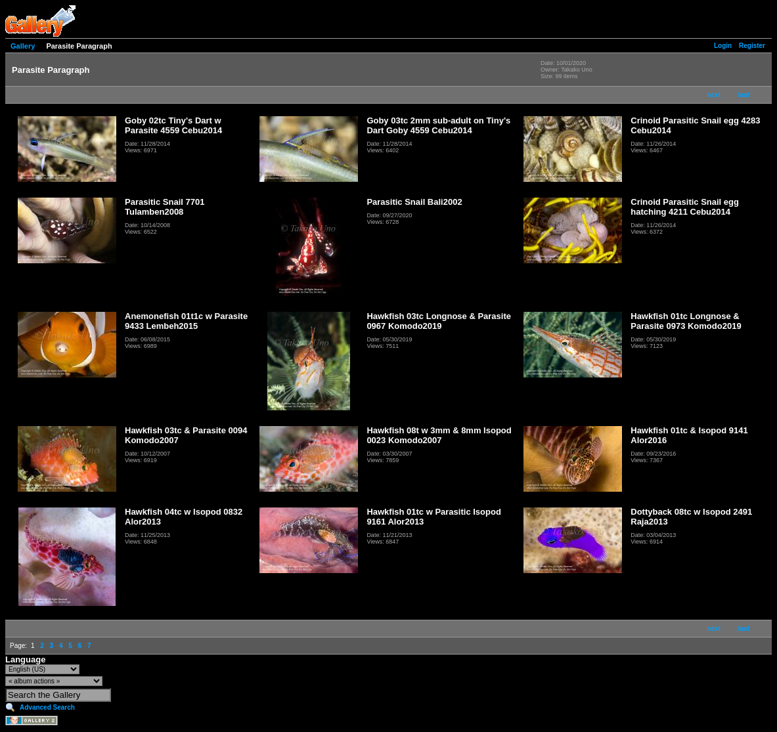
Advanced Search (47, 707)
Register (752, 45)
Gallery (23, 46)
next (714, 94)
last (743, 94)
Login (723, 45)
